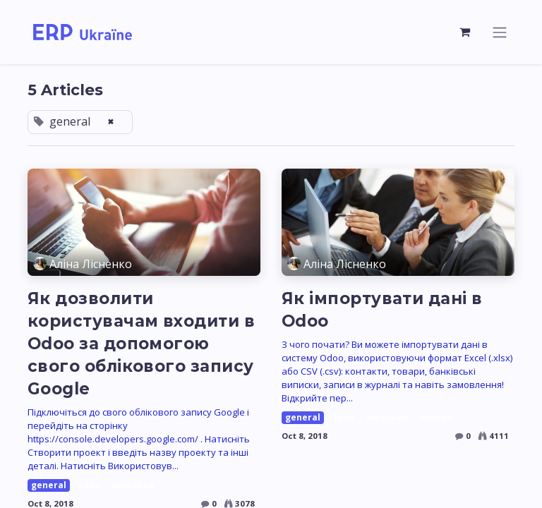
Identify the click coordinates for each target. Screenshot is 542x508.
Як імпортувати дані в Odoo (382, 310)
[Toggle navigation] (499, 32)
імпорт (436, 417)
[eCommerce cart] (465, 32)
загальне (133, 485)
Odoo (88, 485)
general (48, 485)
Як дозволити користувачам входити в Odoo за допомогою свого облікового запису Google (141, 344)
